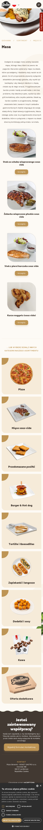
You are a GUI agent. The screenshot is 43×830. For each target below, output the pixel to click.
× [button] (40, 786)
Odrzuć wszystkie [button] (32, 820)
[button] (21, 826)
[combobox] (37, 786)
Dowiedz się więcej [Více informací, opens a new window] (19, 801)
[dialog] (21, 806)
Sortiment (22, 40)
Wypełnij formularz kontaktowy (21, 747)
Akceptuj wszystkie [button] (11, 820)
